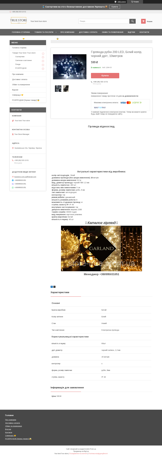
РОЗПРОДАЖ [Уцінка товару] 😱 (44, 39)
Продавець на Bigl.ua (81, 451)
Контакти (144, 32)
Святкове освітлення (23, 60)
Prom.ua (93, 449)
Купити (115, 7)
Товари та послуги (43, 32)
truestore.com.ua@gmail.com (25, 177)
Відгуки (131, 32)
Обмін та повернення (112, 32)
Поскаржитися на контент (78, 453)
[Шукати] (132, 21)
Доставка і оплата (88, 32)
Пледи (17, 64)
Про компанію (67, 32)
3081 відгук (122, 2)
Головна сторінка (21, 32)
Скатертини (19, 57)
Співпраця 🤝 (18, 39)
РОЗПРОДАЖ (20, 68)
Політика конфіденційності (98, 453)
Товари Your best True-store (24, 53)
